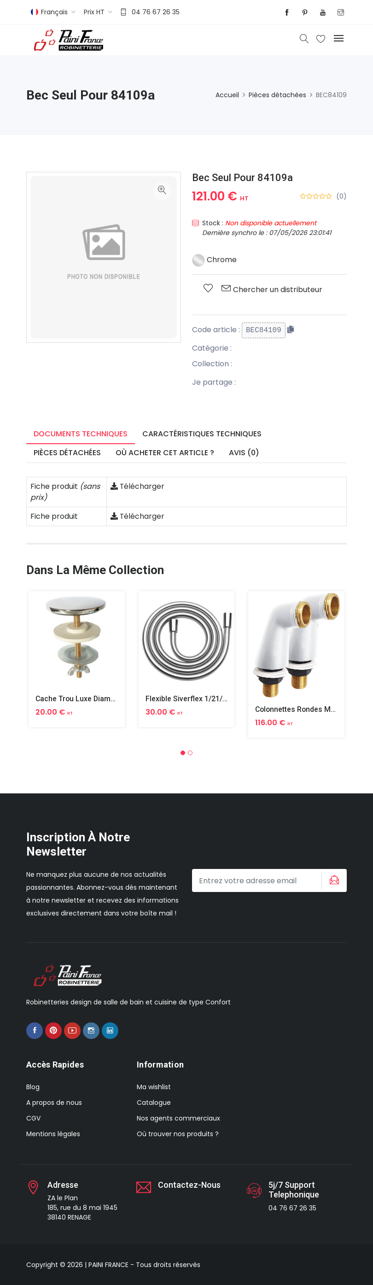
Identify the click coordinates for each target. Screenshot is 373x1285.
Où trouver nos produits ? (178, 1133)
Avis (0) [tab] (244, 452)
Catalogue (154, 1102)
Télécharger (138, 486)
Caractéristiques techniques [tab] (202, 433)
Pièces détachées (277, 95)
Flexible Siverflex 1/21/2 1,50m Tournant (213, 698)
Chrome (214, 259)
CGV (33, 1118)
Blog (33, 1086)
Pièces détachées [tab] (67, 452)
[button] (182, 753)
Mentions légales (53, 1133)
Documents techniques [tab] (81, 433)
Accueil (227, 95)
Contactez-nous (189, 1185)
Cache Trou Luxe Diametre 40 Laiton (96, 698)
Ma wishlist (154, 1086)
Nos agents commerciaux (178, 1118)
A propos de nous (54, 1102)
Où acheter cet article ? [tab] (165, 452)
